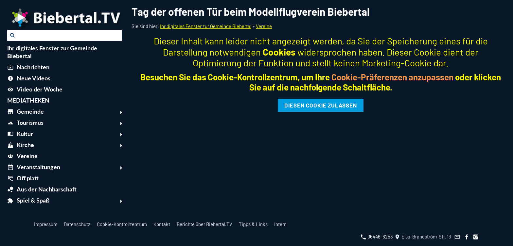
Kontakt (161, 224)
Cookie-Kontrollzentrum (122, 224)
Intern (280, 224)
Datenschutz (77, 224)
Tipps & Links (253, 224)
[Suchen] (64, 35)
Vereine (264, 26)
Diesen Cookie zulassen (320, 105)
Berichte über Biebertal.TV (204, 224)
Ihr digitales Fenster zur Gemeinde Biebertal (205, 26)
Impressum (45, 224)
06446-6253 (377, 236)
